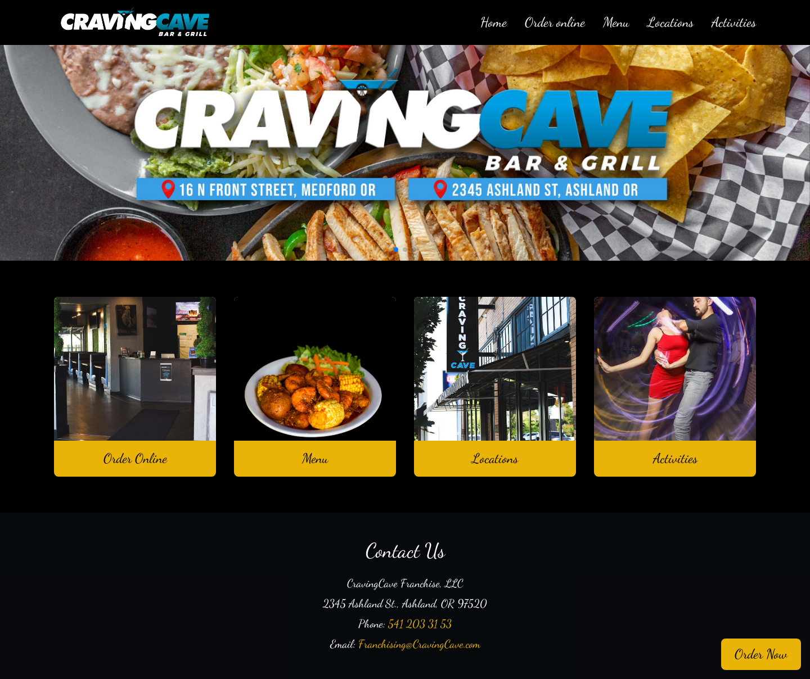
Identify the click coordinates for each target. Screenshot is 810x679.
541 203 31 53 (420, 624)
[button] (396, 249)
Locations (670, 22)
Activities (734, 22)
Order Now (761, 654)
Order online (555, 22)
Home (493, 22)
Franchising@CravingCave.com (419, 644)
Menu (616, 22)
